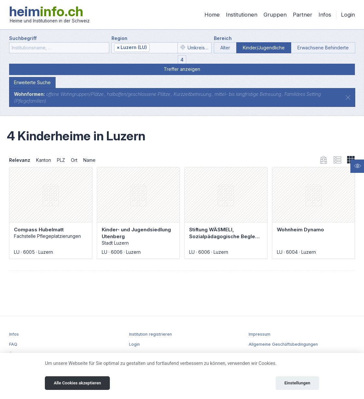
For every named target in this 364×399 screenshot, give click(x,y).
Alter (225, 47)
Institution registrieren (150, 334)
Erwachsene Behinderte (323, 47)
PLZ (61, 160)
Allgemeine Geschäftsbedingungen (283, 344)
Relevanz (19, 160)
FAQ (13, 344)
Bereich (223, 38)
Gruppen (275, 14)
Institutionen (241, 14)
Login (348, 14)
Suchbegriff (23, 38)
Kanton (43, 160)
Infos (324, 14)
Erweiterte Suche (32, 82)
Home (212, 14)
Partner (302, 14)
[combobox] (144, 47)
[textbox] (163, 48)
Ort (74, 160)
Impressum (259, 334)
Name (89, 160)
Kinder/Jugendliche (264, 47)
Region (119, 38)
